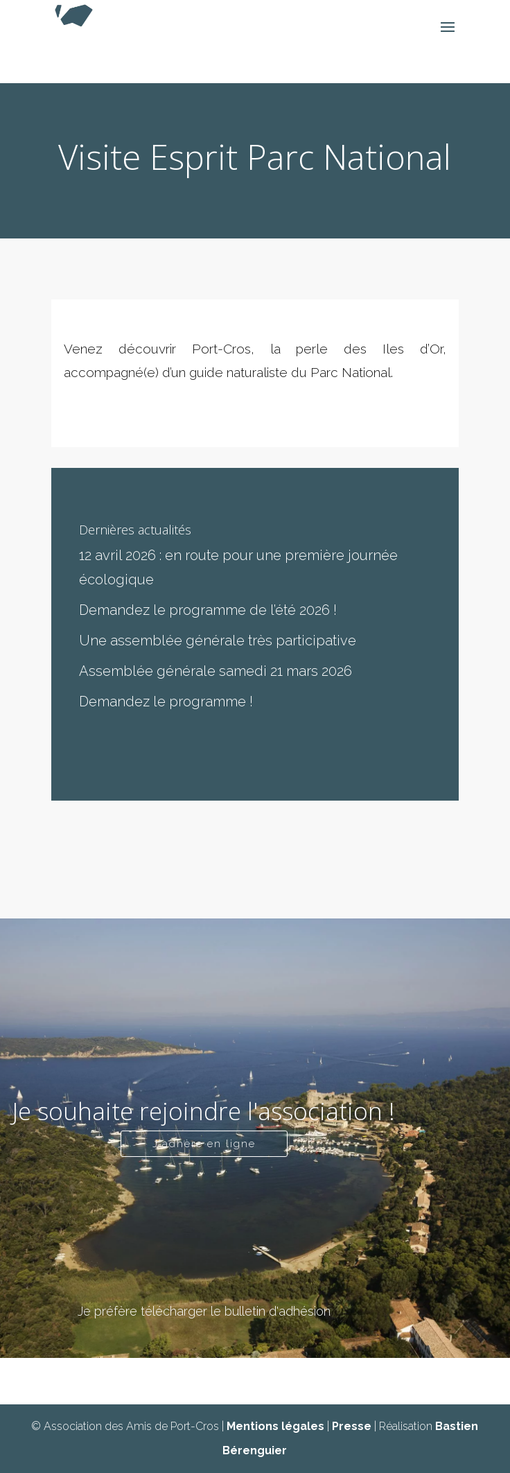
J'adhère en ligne (204, 1144)
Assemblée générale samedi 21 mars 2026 (215, 671)
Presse (351, 1426)
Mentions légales (275, 1426)
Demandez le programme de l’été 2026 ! (208, 610)
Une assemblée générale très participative (217, 640)
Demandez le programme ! (166, 701)
